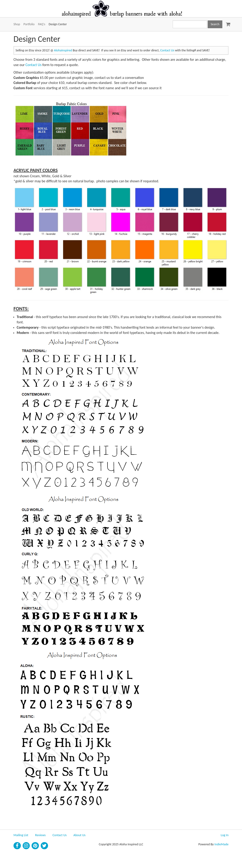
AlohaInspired (63, 50)
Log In (225, 835)
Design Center (58, 24)
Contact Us (167, 50)
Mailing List (20, 835)
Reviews (40, 835)
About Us (79, 835)
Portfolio (29, 24)
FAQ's (41, 24)
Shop (16, 24)
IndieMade (222, 844)
